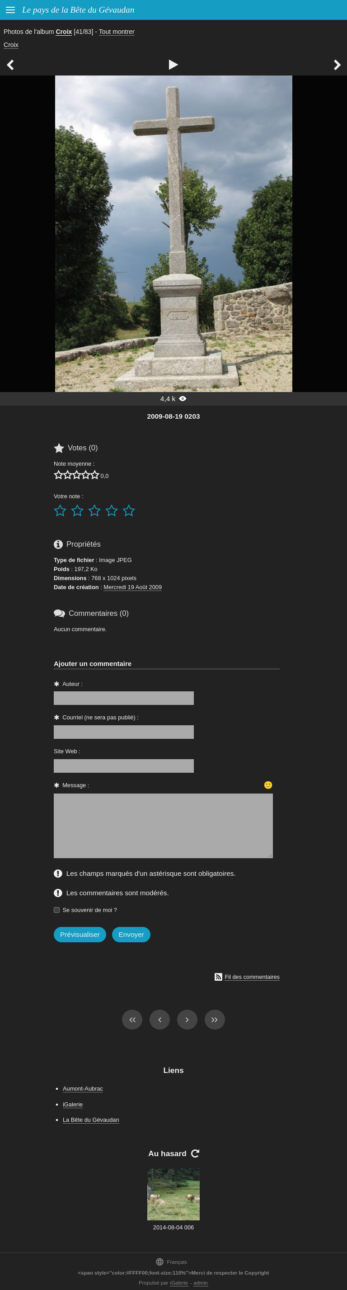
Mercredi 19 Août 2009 (132, 587)
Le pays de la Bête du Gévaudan (78, 9)
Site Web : (67, 751)
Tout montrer (117, 31)
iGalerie (73, 1104)
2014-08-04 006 (173, 1227)
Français (171, 1261)
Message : (75, 785)
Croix (64, 31)
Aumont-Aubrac (83, 1088)
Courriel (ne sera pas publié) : (100, 717)
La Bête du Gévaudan (91, 1119)
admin (201, 1282)
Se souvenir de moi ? (90, 910)
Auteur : (72, 683)
